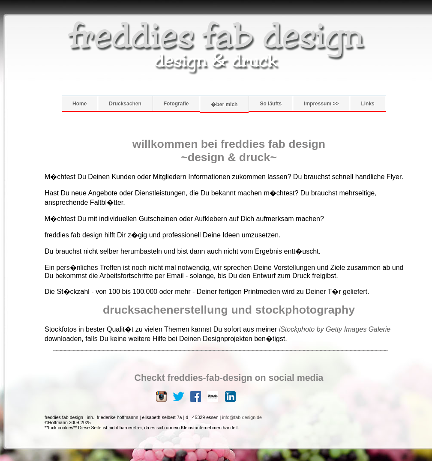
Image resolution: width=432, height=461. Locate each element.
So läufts (271, 104)
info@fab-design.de (242, 417)
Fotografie (176, 104)
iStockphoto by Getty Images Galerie (335, 329)
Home (79, 104)
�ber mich (224, 105)
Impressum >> (321, 104)
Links (367, 104)
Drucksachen (125, 104)
